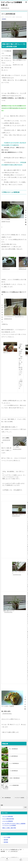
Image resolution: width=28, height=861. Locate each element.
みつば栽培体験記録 (13, 756)
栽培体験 (4, 19)
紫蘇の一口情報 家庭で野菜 (9, 827)
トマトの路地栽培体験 (14, 785)
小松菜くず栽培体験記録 (14, 778)
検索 (2, 805)
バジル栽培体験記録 (13, 770)
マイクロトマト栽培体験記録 (21, 797)
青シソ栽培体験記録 (13, 748)
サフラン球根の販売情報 (8, 818)
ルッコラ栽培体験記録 (14, 763)
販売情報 (6, 842)
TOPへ (21, 859)
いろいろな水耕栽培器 (7, 821)
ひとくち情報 (7, 837)
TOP (12, 849)
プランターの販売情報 (7, 816)
